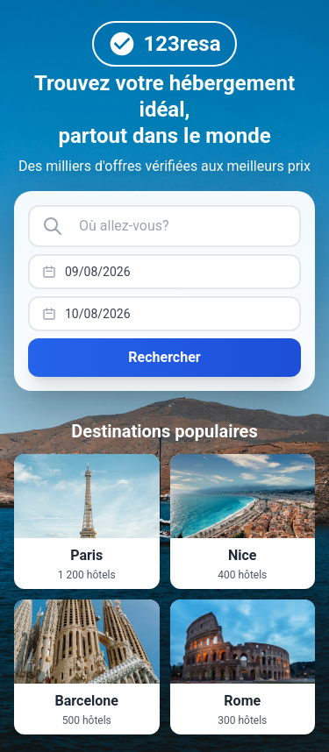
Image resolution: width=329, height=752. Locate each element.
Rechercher (164, 357)
